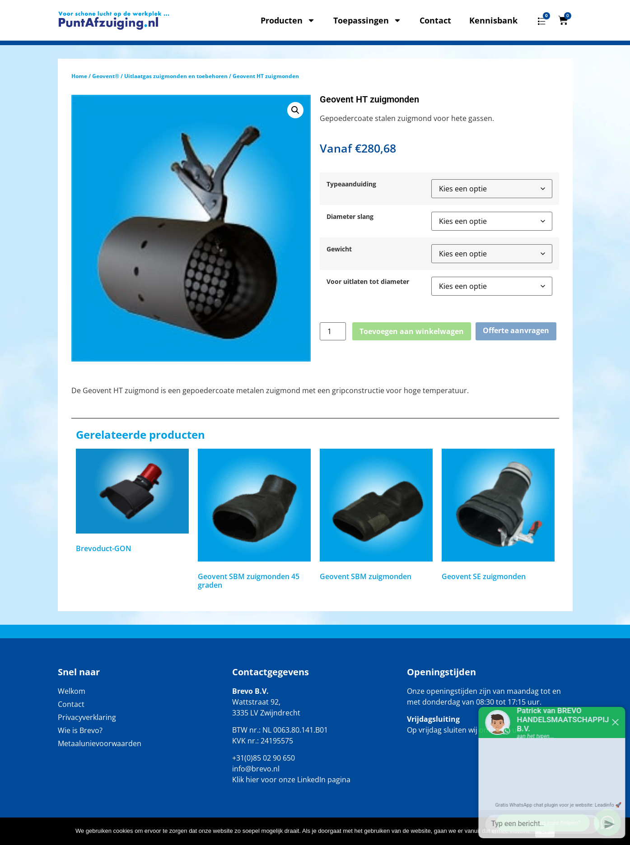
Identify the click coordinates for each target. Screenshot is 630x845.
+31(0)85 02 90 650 (263, 758)
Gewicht (339, 249)
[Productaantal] (333, 331)
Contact (435, 20)
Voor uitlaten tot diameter (368, 282)
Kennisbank (493, 20)
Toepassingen (367, 20)
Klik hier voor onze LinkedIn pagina (291, 780)
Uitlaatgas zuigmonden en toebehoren (176, 76)
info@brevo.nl (256, 769)
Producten (288, 20)
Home (79, 76)
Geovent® (105, 76)
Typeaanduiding (351, 184)
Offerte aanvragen (516, 330)
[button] (295, 110)
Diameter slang (350, 217)
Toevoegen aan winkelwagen (411, 331)
